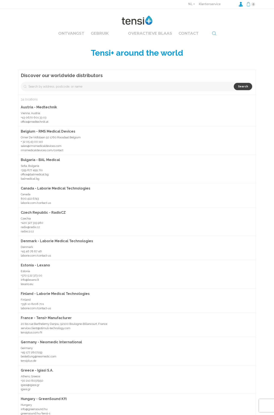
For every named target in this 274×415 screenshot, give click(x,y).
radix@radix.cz (30, 233)
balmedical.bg (30, 184)
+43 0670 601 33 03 (33, 123)
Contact (189, 33)
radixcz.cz (27, 237)
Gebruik (100, 33)
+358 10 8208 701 (32, 310)
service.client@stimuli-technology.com (45, 337)
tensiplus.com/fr (31, 341)
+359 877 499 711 (32, 176)
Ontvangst (71, 33)
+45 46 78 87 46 (31, 257)
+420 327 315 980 (32, 228)
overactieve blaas (150, 33)
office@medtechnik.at (34, 127)
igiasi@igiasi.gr (30, 394)
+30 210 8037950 (32, 390)
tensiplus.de (28, 370)
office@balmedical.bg (35, 180)
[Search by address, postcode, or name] (53, 92)
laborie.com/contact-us (36, 208)
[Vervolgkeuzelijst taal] (191, 4)
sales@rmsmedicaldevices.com (41, 152)
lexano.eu (27, 290)
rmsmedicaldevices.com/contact (42, 156)
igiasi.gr (26, 398)
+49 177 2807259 (31, 361)
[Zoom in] (250, 75)
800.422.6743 (30, 204)
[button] (211, 222)
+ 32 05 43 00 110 (32, 147)
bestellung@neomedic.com (38, 365)
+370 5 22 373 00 (31, 281)
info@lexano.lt (30, 285)
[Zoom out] (250, 81)
